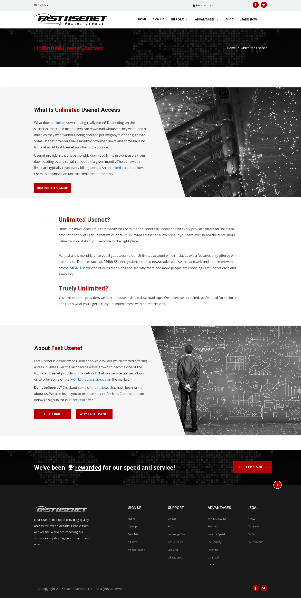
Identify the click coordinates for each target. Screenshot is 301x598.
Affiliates (132, 542)
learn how (251, 19)
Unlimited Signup (52, 188)
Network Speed (216, 534)
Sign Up (132, 526)
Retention (213, 550)
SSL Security (214, 542)
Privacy (251, 518)
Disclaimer (253, 526)
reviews (103, 387)
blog (230, 19)
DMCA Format (255, 542)
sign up (158, 19)
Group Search (175, 542)
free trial (78, 400)
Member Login (204, 5)
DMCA (250, 534)
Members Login (136, 550)
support (179, 19)
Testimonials (252, 467)
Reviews (212, 526)
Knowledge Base (177, 534)
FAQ (170, 526)
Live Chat (173, 550)
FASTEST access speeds (88, 379)
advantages (207, 19)
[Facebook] (255, 4)
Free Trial (52, 414)
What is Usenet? (176, 557)
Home (142, 19)
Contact (172, 518)
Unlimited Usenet (253, 48)
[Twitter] (264, 4)
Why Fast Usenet (94, 414)
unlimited (58, 122)
